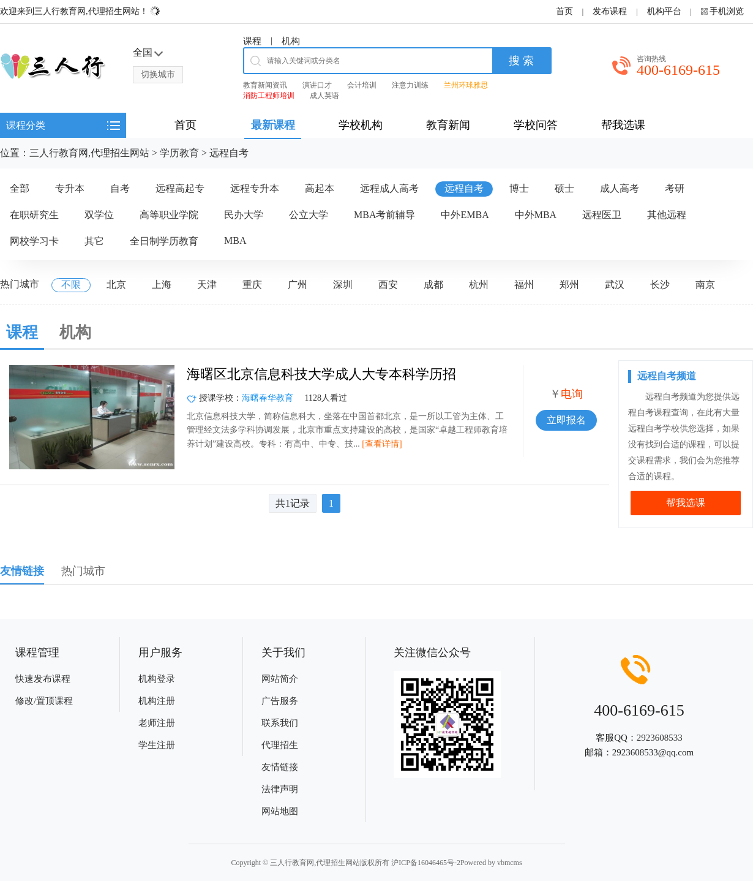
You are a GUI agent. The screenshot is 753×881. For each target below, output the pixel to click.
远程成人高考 (389, 188)
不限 (71, 284)
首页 (564, 11)
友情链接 (279, 767)
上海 (161, 284)
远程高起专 (179, 188)
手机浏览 (727, 11)
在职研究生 (34, 215)
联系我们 (279, 723)
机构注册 (156, 701)
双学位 (99, 215)
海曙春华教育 (267, 398)
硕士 (564, 188)
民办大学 (243, 215)
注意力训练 (410, 85)
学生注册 (156, 745)
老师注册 (156, 723)
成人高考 (619, 188)
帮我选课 (685, 502)
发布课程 (610, 11)
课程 (252, 41)
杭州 (479, 284)
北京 (116, 284)
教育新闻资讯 (265, 85)
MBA (235, 240)
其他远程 (666, 215)
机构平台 (664, 11)
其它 (94, 241)
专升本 (69, 188)
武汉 (614, 284)
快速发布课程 (42, 679)
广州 (297, 284)
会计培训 (361, 85)
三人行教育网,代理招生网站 (89, 153)
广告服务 (279, 701)
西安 (388, 284)
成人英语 (324, 95)
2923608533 (660, 738)
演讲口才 (317, 85)
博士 (519, 188)
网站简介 (279, 679)
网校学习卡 (34, 241)
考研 (674, 188)
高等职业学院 (169, 215)
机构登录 (156, 679)
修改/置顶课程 (44, 701)
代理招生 (279, 745)
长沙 (660, 284)
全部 (19, 188)
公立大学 (308, 215)
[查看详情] (382, 443)
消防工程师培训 (268, 95)
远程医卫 (601, 215)
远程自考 (229, 153)
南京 (705, 284)
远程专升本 (254, 188)
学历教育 (179, 153)
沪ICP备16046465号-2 (425, 862)
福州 (524, 284)
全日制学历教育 (164, 241)
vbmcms (509, 862)
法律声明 (279, 789)
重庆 (252, 284)
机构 (291, 41)
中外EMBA (465, 215)
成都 (433, 284)
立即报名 (566, 420)
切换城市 (158, 74)
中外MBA (535, 215)
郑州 (569, 284)
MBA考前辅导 (384, 215)
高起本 (319, 188)
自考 (120, 188)
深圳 (343, 284)
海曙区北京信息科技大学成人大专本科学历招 (321, 374)
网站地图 (279, 811)
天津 (207, 284)
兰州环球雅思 (466, 85)
